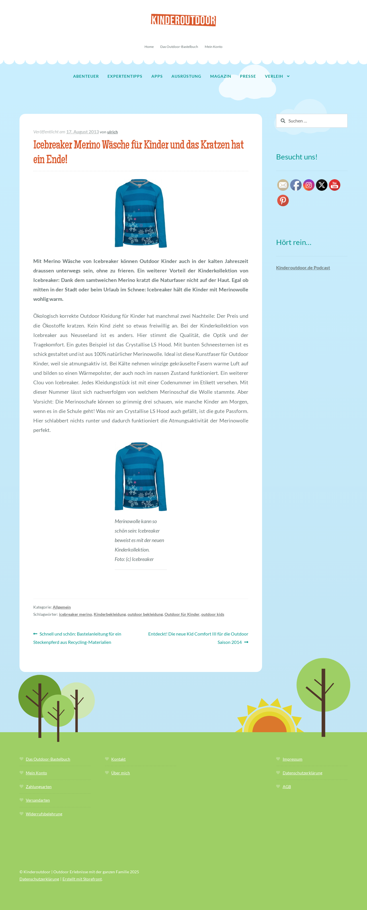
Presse (248, 76)
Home (149, 46)
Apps (157, 76)
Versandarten (38, 800)
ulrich (112, 131)
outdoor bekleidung (145, 614)
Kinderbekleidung (110, 614)
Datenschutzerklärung (302, 772)
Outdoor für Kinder (182, 614)
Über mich (120, 772)
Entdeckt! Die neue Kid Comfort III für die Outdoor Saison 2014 (198, 637)
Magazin (220, 76)
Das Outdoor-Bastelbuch (179, 46)
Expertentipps (125, 76)
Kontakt (118, 759)
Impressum (292, 759)
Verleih (274, 76)
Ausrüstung (186, 76)
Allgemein (62, 607)
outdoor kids (212, 614)
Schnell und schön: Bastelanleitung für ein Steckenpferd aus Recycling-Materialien (77, 637)
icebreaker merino (75, 614)
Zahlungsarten (39, 786)
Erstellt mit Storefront (82, 878)
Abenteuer (86, 76)
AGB (287, 786)
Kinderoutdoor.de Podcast (303, 267)
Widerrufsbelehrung (44, 813)
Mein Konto (213, 46)
